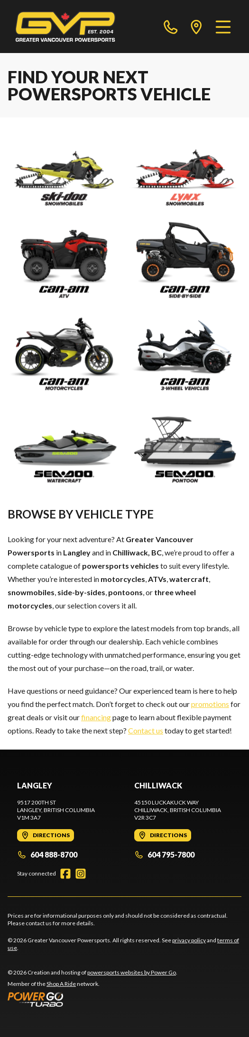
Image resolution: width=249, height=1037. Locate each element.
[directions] (196, 26)
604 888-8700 (47, 854)
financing (96, 717)
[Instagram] (80, 873)
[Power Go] (92, 999)
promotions (210, 703)
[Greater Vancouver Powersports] (65, 26)
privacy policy (189, 940)
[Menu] (223, 26)
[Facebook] (65, 873)
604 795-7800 (164, 854)
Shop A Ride (61, 983)
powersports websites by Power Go (131, 972)
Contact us (145, 730)
